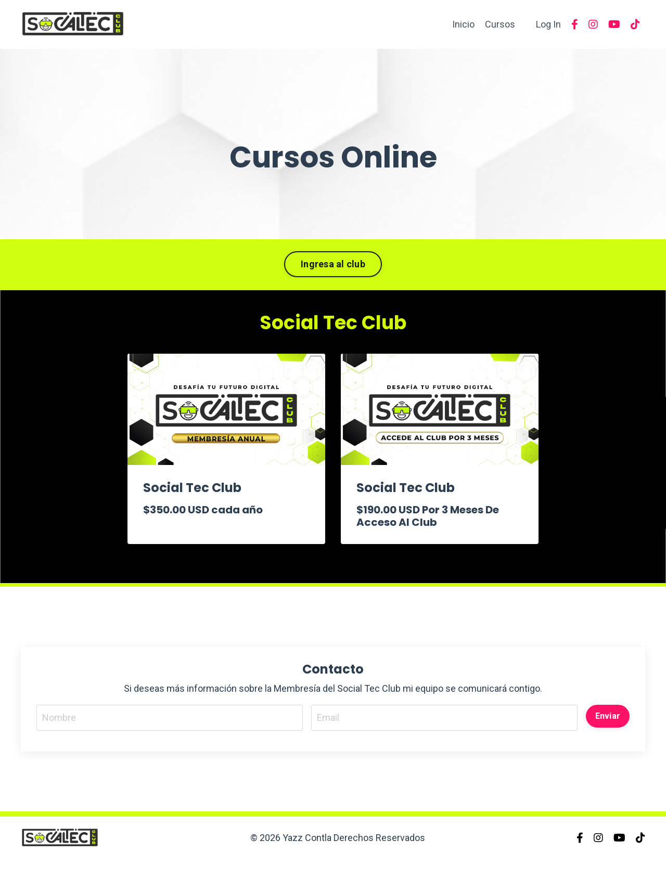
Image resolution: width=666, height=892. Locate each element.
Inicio (463, 24)
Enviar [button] (608, 716)
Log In (548, 24)
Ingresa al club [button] (333, 263)
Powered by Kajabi (615, 865)
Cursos (500, 24)
